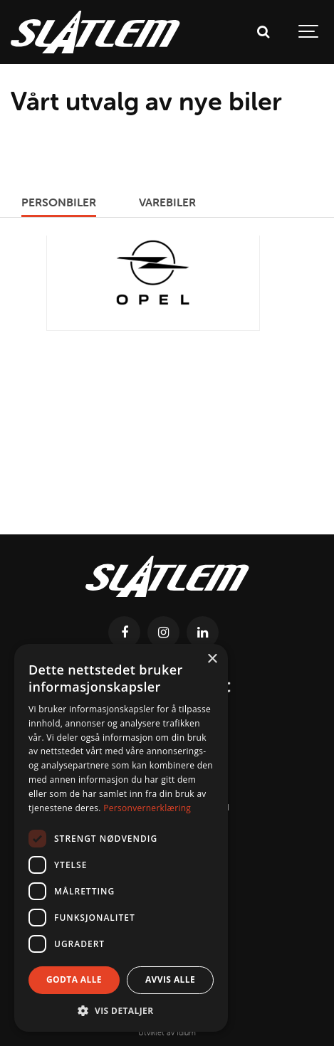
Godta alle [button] (74, 979)
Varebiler (167, 202)
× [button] (212, 659)
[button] (121, 1010)
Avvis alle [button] (170, 979)
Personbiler (58, 202)
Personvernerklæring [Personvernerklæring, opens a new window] (147, 808)
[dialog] (121, 838)
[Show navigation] (309, 32)
